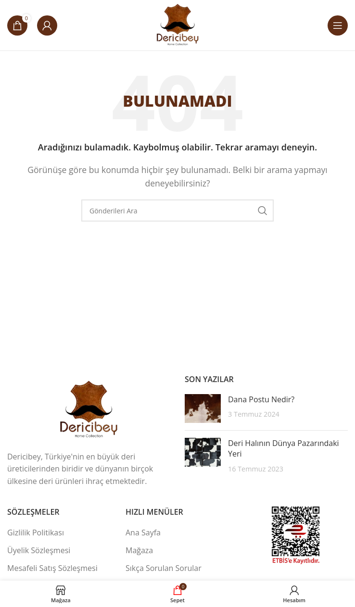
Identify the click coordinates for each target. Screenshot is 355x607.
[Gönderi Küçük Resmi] (203, 408)
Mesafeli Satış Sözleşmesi (52, 568)
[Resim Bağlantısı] (89, 409)
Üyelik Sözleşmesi (38, 550)
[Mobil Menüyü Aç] (338, 25)
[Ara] (177, 210)
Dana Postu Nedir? (261, 399)
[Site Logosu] (178, 24)
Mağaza (139, 550)
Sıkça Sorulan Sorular (164, 568)
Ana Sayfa (143, 532)
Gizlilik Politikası (35, 532)
